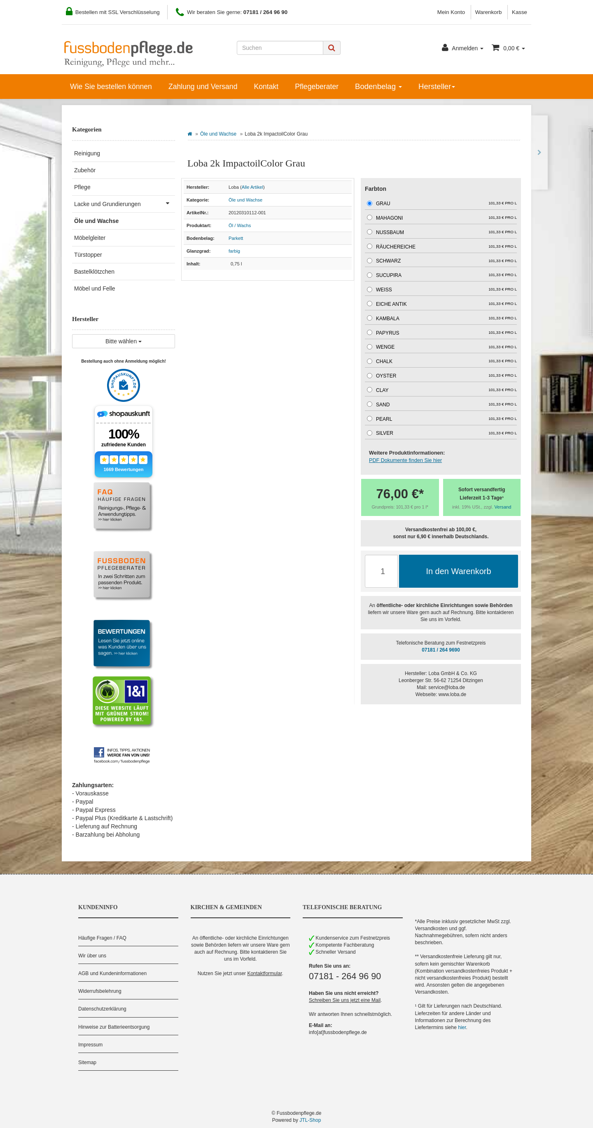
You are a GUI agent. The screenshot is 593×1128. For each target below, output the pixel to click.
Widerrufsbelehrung (99, 991)
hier (462, 1027)
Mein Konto (451, 12)
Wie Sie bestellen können (111, 86)
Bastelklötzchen (94, 271)
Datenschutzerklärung (102, 1009)
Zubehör (85, 170)
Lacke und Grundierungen (124, 203)
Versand (503, 506)
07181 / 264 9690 (441, 650)
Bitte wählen (123, 341)
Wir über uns (92, 956)
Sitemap (87, 1062)
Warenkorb (488, 12)
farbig (234, 251)
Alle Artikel (252, 187)
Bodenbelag (378, 86)
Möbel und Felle (94, 288)
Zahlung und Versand (203, 86)
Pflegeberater (317, 86)
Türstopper (88, 254)
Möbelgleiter (89, 238)
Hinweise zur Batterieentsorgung (113, 1027)
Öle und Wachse (218, 134)
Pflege (82, 187)
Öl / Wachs (240, 225)
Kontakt (266, 86)
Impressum (90, 1045)
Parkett (236, 238)
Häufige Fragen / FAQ (102, 938)
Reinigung (87, 153)
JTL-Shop (310, 1120)
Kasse (519, 12)
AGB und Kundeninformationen (112, 973)
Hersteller (436, 86)
